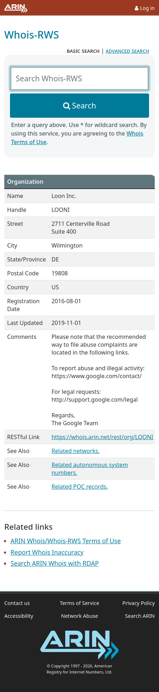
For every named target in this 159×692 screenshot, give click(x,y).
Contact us (17, 603)
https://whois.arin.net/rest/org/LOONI (102, 437)
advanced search (127, 51)
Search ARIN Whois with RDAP (55, 563)
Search (84, 105)
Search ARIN (140, 615)
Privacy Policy (138, 603)
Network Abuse (79, 615)
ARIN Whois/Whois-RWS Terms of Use (66, 540)
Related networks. (75, 451)
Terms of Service (79, 603)
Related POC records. (79, 486)
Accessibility (18, 615)
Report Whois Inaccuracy (47, 552)
